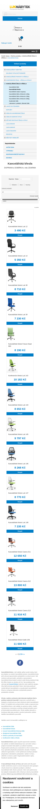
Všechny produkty (16, 56)
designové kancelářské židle (12, 733)
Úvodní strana (5, 56)
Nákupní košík (6, 43)
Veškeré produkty (20, 64)
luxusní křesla (13, 684)
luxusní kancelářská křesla (11, 731)
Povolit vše (24, 806)
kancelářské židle (8, 726)
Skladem (13, 185)
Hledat (20, 18)
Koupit (20, 235)
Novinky (27, 185)
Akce (20, 185)
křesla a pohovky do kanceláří (12, 735)
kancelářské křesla (9, 728)
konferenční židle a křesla (11, 738)
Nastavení (14, 806)
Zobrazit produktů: (7, 188)
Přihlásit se (18, 27)
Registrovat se (19, 30)
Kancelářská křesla (13, 58)
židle (23, 731)
